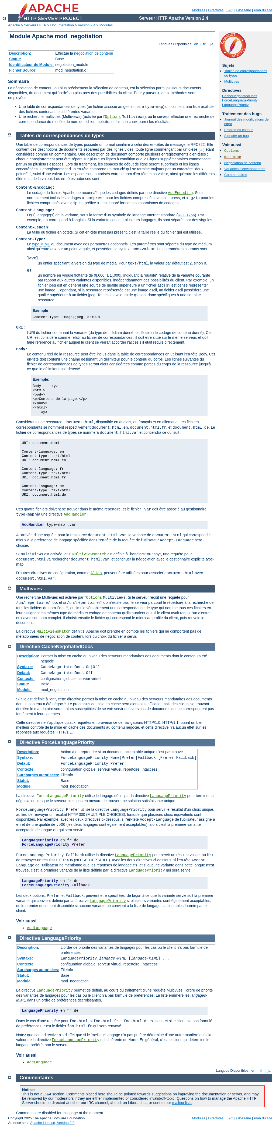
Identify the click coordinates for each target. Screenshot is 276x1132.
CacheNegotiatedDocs (239, 96)
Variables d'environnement (244, 169)
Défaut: (23, 673)
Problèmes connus (238, 130)
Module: (24, 689)
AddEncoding (180, 193)
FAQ (229, 10)
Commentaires (235, 175)
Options (113, 117)
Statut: (15, 59)
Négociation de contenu (242, 163)
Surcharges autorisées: (38, 775)
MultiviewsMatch (89, 554)
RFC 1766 (186, 215)
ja (211, 44)
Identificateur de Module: (31, 64)
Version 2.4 (86, 25)
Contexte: (26, 678)
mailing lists (181, 1103)
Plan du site (263, 10)
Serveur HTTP (35, 25)
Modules (198, 10)
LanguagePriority (235, 105)
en (196, 44)
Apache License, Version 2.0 (52, 1123)
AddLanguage (39, 928)
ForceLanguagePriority (240, 100)
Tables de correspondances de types (62, 135)
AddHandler (75, 514)
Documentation (62, 25)
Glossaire (243, 10)
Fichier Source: (23, 70)
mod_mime (232, 157)
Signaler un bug (236, 136)
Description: (20, 53)
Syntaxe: (25, 667)
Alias (96, 573)
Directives (215, 10)
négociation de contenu (93, 53)
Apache (14, 25)
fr (204, 44)
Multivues (231, 81)
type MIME (41, 244)
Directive (30, 646)
